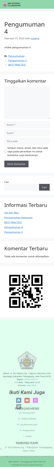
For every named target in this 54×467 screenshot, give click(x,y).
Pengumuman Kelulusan (18, 217)
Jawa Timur (31, 405)
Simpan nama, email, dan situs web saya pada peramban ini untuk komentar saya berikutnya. (27, 151)
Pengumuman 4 (13, 227)
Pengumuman (16, 56)
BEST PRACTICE (17, 64)
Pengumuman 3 (17, 60)
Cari (6, 182)
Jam (16, 402)
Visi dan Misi (11, 212)
